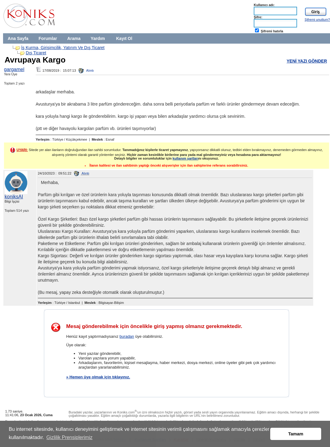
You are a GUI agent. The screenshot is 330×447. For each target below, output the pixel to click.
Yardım (98, 38)
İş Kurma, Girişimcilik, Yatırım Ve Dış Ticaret (62, 47)
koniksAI (14, 196)
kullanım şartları (185, 158)
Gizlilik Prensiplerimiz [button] (69, 437)
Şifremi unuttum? (317, 19)
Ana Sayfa (18, 38)
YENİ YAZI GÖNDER (307, 61)
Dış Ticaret (36, 52)
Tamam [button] (295, 433)
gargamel (14, 69)
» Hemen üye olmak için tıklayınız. (98, 377)
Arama (74, 38)
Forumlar (47, 38)
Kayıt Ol (124, 38)
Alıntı (86, 70)
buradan (127, 336)
